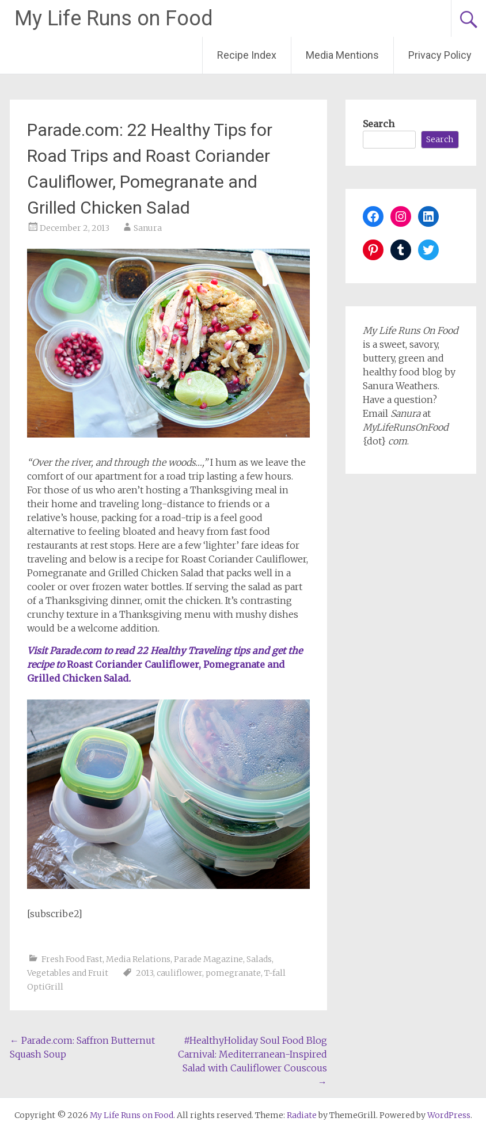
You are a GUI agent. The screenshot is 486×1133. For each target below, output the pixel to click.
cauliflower (179, 973)
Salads (259, 959)
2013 (144, 973)
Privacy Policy (440, 55)
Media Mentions (342, 55)
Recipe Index (246, 55)
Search (378, 124)
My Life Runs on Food (113, 18)
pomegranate (233, 973)
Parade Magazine (208, 959)
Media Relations (138, 959)
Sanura (148, 228)
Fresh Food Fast (71, 959)
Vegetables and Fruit (67, 973)
